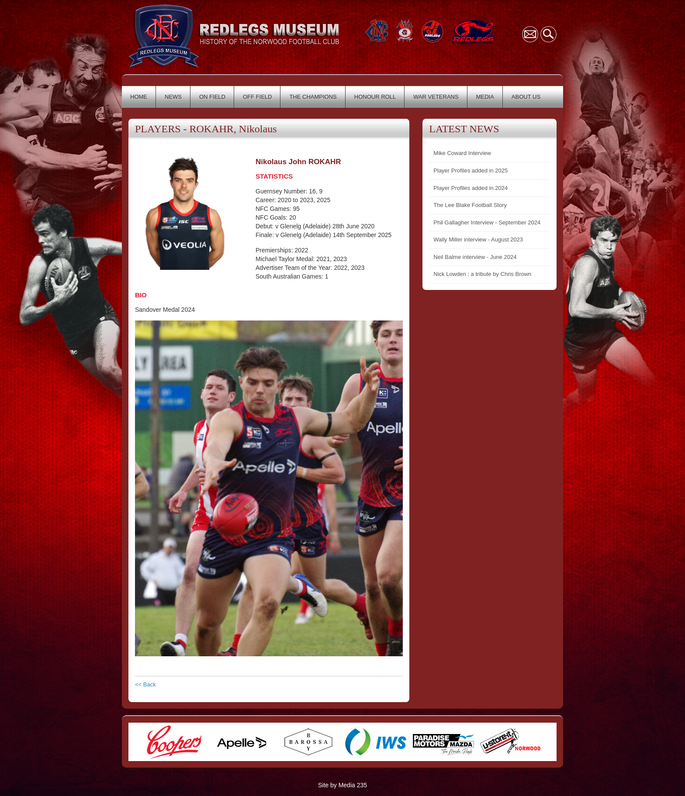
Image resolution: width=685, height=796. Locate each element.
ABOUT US (526, 96)
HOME (138, 96)
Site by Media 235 (342, 785)
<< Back (145, 684)
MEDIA (485, 96)
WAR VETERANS (436, 96)
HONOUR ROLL (375, 96)
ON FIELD (212, 96)
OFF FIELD (257, 96)
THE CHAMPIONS (312, 96)
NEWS (173, 96)
